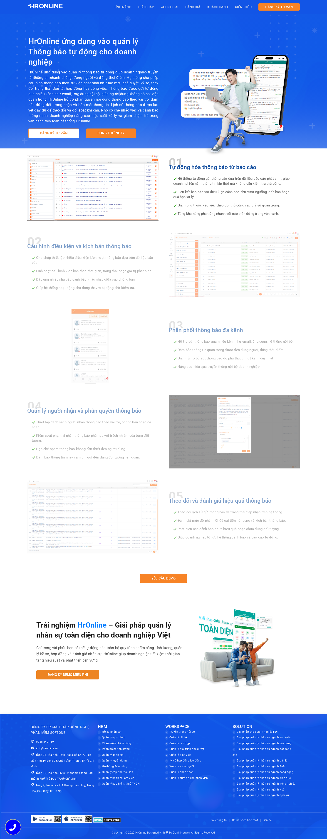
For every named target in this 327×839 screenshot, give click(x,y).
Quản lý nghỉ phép (113, 737)
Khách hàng (220, 7)
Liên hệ (267, 820)
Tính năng (132, 7)
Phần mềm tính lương (116, 749)
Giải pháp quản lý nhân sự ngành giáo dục (264, 778)
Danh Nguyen (181, 832)
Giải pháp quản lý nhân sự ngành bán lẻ (262, 760)
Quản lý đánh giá (113, 755)
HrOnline (140, 832)
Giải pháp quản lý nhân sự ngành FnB (261, 766)
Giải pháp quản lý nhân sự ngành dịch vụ (263, 795)
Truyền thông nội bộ (182, 731)
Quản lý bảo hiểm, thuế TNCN (120, 783)
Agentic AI (176, 7)
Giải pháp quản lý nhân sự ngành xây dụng (264, 743)
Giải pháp (154, 7)
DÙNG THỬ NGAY (110, 133)
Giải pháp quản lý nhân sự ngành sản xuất (264, 737)
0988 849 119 (42, 741)
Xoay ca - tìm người (181, 766)
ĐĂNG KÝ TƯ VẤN (279, 7)
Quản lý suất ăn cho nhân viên (188, 778)
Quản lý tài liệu (178, 737)
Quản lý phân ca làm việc (118, 778)
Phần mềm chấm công (116, 743)
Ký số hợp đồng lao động (185, 760)
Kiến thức (244, 7)
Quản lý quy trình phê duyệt (186, 749)
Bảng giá (197, 7)
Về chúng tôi (219, 820)
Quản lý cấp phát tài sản (117, 772)
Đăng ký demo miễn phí (68, 675)
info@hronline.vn (44, 748)
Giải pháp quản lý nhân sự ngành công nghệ (265, 772)
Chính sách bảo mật (245, 820)
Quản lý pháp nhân (181, 772)
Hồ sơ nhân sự (111, 731)
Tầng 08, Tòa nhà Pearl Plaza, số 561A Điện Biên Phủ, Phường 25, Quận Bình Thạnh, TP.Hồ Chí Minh (62, 760)
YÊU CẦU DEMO (163, 578)
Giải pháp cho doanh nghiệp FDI (257, 731)
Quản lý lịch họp (179, 743)
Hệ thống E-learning (114, 766)
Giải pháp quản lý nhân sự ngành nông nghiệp (266, 783)
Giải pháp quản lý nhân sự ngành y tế (260, 789)
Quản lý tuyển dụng (114, 760)
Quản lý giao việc (180, 755)
